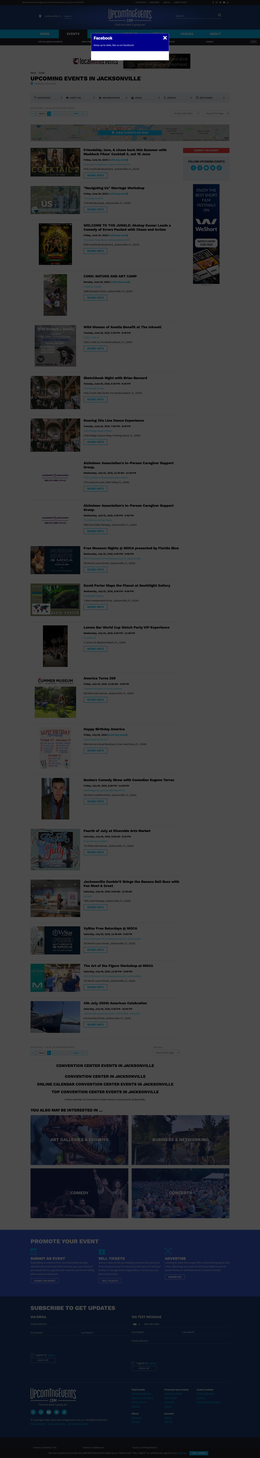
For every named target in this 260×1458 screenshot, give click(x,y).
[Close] (165, 37)
